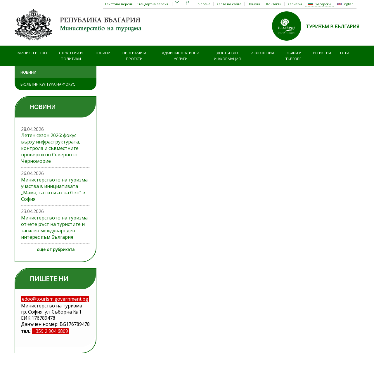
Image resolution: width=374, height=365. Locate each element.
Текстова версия (119, 4)
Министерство (32, 53)
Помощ (253, 4)
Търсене (203, 4)
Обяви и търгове (293, 56)
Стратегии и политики (71, 56)
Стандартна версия (152, 4)
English (345, 4)
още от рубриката (56, 249)
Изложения (262, 53)
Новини (102, 53)
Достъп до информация (227, 56)
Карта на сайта (229, 4)
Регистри (322, 53)
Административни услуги (180, 56)
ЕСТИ (344, 53)
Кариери (295, 4)
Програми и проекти (134, 56)
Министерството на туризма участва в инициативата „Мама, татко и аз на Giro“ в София (54, 189)
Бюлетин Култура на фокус (47, 84)
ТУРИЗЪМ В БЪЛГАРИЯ (332, 26)
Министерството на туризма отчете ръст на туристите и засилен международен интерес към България (54, 227)
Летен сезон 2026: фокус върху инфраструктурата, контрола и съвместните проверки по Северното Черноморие (50, 148)
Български (319, 4)
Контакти (273, 4)
